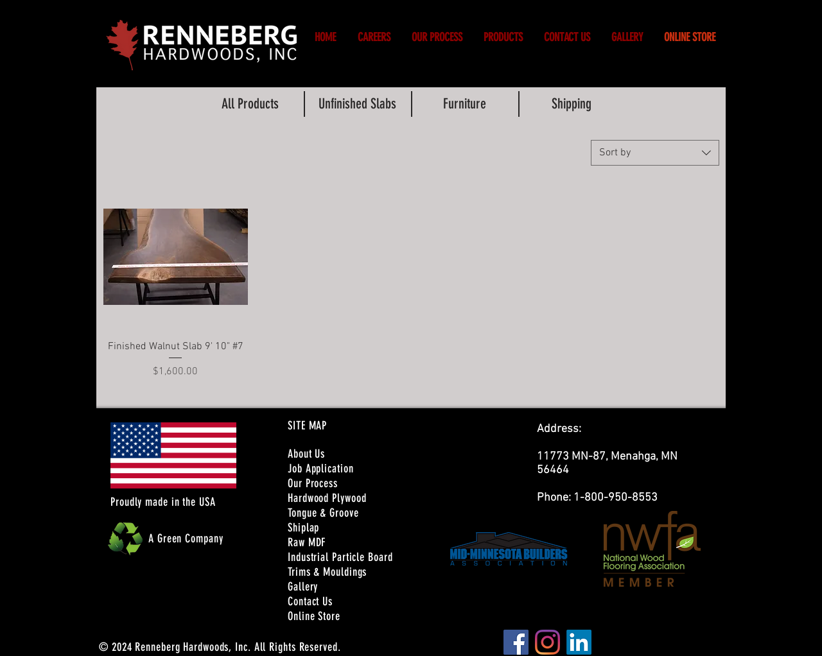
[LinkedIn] (578, 642)
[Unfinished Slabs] (357, 104)
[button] (374, 37)
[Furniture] (464, 104)
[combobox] (655, 153)
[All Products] (249, 104)
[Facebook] (516, 642)
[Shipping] (571, 104)
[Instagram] (547, 642)
